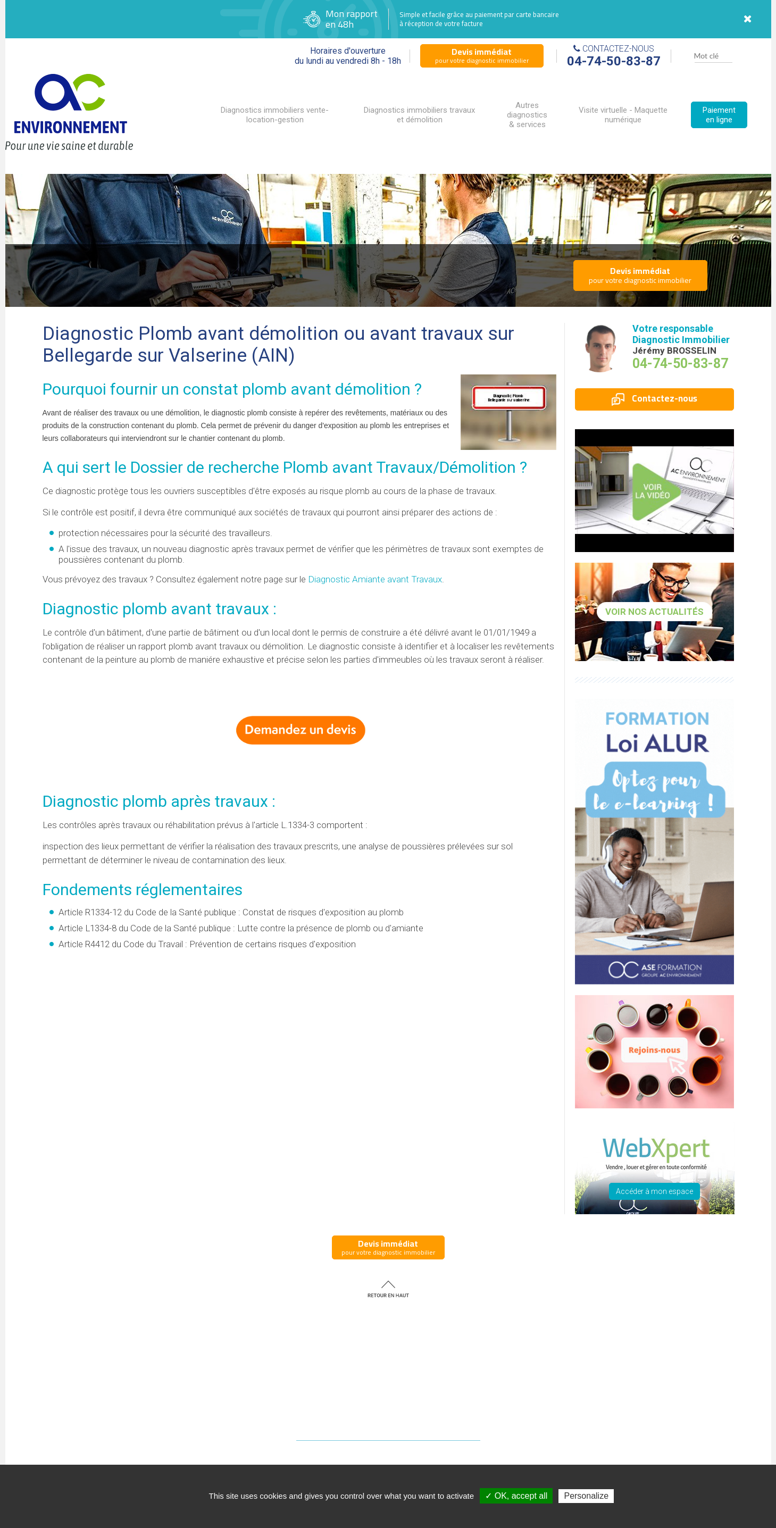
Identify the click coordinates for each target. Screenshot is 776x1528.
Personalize (586, 1495)
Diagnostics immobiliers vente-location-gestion (275, 114)
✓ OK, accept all (516, 1495)
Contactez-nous (654, 398)
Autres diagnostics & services (527, 115)
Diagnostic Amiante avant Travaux (375, 579)
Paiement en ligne (719, 114)
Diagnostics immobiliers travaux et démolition (419, 114)
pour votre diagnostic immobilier (482, 55)
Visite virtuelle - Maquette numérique (623, 114)
